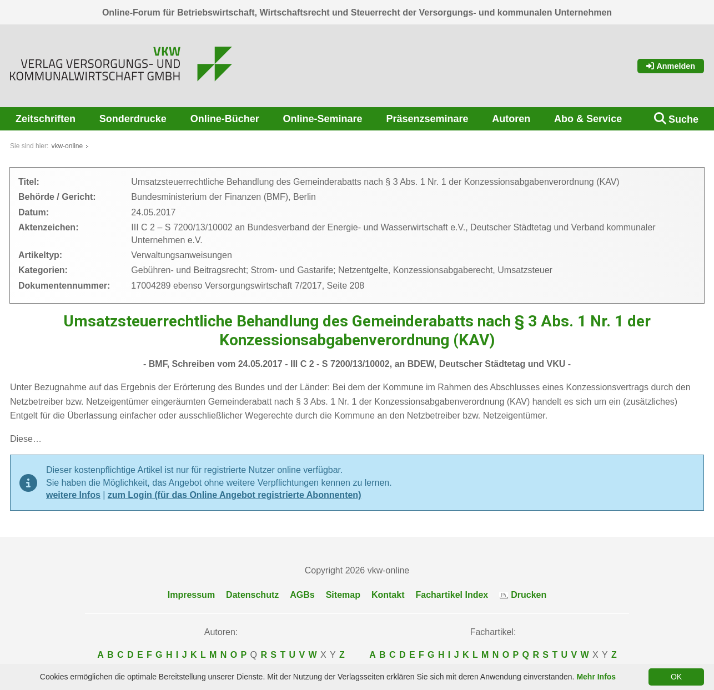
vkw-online (67, 146)
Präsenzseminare (427, 118)
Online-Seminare (323, 118)
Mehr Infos (596, 676)
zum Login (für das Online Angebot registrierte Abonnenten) (234, 495)
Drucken (522, 595)
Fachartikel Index (452, 595)
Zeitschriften (46, 118)
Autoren (511, 118)
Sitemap (343, 595)
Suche (683, 119)
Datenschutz (252, 595)
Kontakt (388, 595)
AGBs (302, 595)
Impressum (191, 595)
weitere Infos (73, 495)
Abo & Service (588, 118)
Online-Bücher (224, 118)
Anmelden (670, 66)
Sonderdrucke (133, 118)
